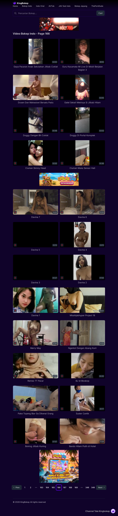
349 (93, 487)
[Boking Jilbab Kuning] (35, 433)
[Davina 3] (35, 269)
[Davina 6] (82, 204)
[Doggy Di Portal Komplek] (82, 122)
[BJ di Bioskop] (82, 367)
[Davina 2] (82, 269)
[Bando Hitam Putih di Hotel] (82, 433)
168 (70, 487)
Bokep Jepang (81, 6)
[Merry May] (35, 335)
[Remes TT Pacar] (35, 367)
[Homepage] (20, 3)
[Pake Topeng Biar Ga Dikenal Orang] (35, 400)
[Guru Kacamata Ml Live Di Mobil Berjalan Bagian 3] (82, 55)
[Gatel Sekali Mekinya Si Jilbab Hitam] (82, 89)
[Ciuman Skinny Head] (35, 155)
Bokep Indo (27, 6)
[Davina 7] (35, 204)
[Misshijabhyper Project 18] (82, 302)
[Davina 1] (35, 302)
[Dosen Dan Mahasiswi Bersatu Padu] (35, 89)
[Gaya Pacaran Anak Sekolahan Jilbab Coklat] (35, 53)
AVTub (51, 6)
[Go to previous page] (17, 487)
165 (53, 487)
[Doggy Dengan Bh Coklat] (35, 122)
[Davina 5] (35, 236)
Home (15, 6)
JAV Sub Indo (64, 6)
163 (41, 487)
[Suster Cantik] (82, 400)
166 (58, 487)
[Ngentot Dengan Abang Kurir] (82, 335)
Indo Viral (40, 6)
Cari (100, 13)
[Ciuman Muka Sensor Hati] (82, 155)
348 (87, 487)
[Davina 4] (82, 236)
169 (76, 487)
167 (64, 487)
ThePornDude (97, 6)
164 (47, 487)
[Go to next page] (101, 487)
